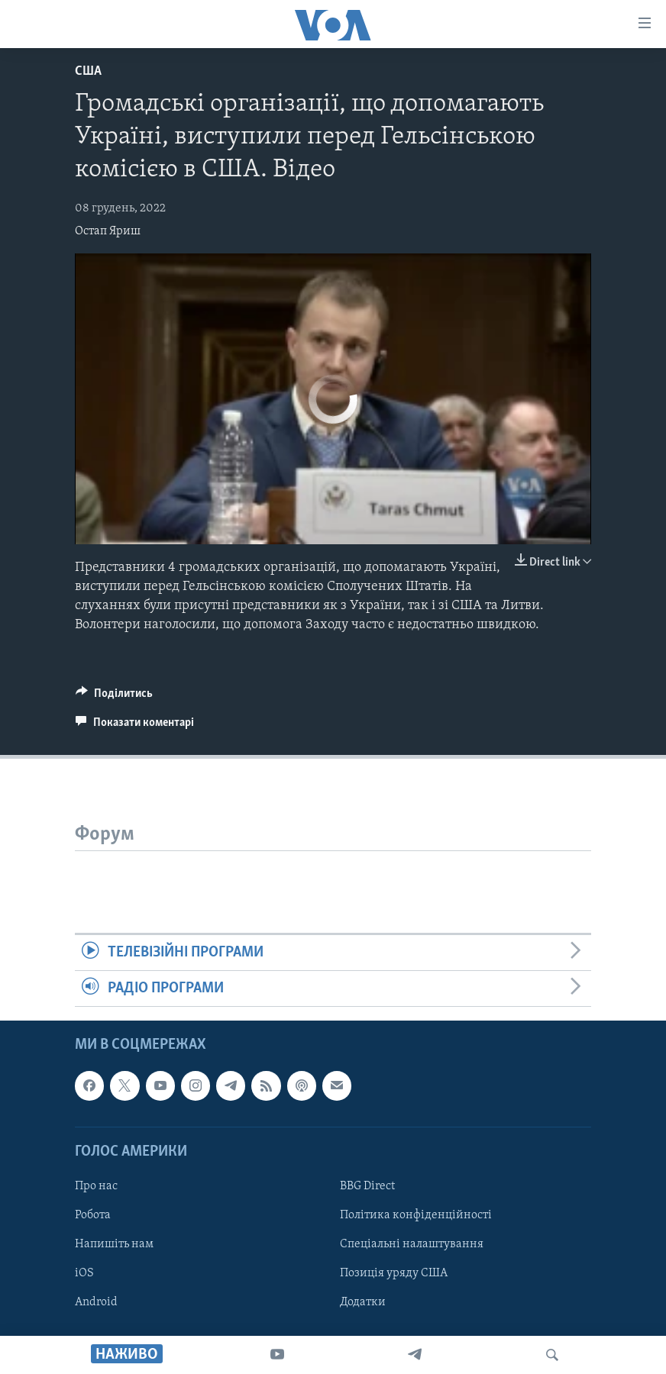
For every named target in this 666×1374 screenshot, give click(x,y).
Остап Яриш (108, 231)
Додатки (363, 1302)
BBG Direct (367, 1186)
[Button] (114, 696)
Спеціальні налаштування (411, 1244)
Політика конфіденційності (416, 1215)
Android (96, 1302)
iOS (84, 1273)
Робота (93, 1215)
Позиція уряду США (394, 1273)
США (88, 71)
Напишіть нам (114, 1244)
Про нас (96, 1186)
